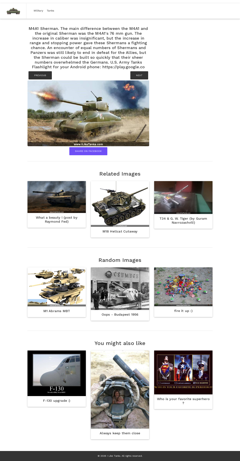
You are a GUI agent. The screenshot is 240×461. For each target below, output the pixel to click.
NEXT (139, 75)
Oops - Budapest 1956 (120, 314)
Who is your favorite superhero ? (183, 401)
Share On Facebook (88, 151)
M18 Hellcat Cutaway (120, 231)
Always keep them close (120, 433)
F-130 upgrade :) (56, 401)
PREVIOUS (40, 75)
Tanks (51, 10)
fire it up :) (183, 311)
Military (39, 10)
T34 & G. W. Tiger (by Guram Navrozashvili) (183, 220)
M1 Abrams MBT (56, 311)
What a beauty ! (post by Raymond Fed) (57, 219)
